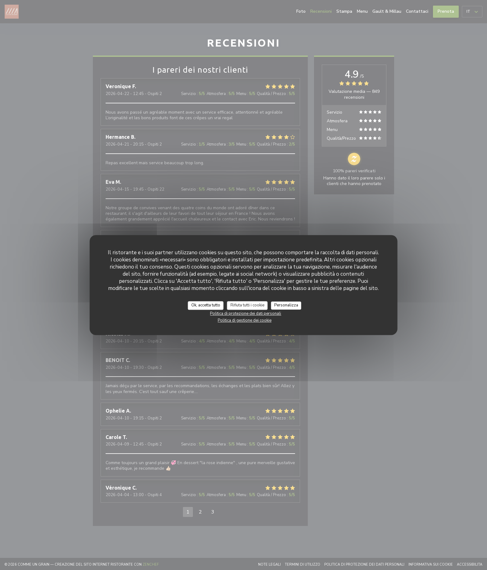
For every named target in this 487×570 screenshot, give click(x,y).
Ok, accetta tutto (205, 305)
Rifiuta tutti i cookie (247, 305)
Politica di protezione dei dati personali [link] (245, 313)
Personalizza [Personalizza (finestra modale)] (286, 305)
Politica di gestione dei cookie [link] (244, 320)
